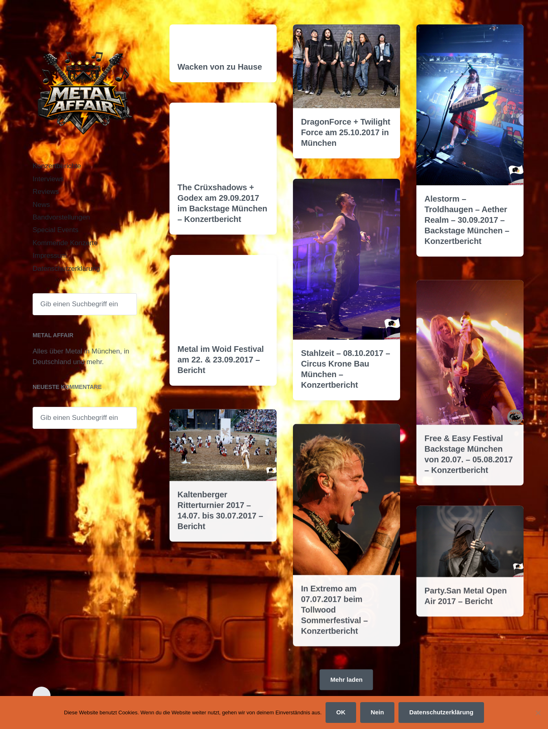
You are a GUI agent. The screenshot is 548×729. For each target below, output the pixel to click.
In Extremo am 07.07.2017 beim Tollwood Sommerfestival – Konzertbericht (334, 637)
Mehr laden (346, 679)
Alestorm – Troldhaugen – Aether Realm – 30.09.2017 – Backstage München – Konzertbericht (467, 220)
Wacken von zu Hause (220, 66)
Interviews (48, 179)
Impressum (50, 255)
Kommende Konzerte (65, 243)
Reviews (46, 191)
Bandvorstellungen (61, 217)
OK (341, 712)
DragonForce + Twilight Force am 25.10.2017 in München (345, 132)
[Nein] (538, 713)
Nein (377, 712)
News (41, 205)
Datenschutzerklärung (66, 268)
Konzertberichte (57, 166)
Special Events (55, 230)
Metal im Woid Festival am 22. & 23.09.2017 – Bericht (221, 360)
